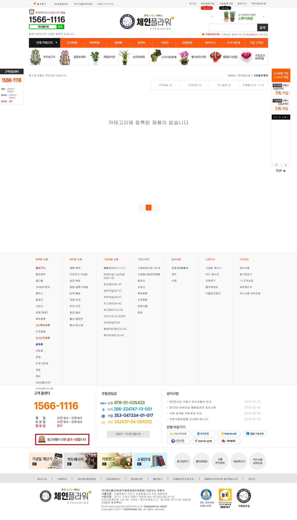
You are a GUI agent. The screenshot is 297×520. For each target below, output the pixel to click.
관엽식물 (143, 306)
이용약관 (62, 478)
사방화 (39, 350)
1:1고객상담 (246, 280)
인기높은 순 (224, 85)
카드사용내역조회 (83, 3)
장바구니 (242, 3)
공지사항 (244, 268)
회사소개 (42, 478)
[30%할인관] (43, 382)
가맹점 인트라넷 (104, 3)
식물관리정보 (213, 293)
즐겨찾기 (39, 3)
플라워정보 (212, 287)
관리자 (251, 478)
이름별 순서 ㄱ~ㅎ (253, 85)
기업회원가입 (226, 3)
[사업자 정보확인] (112, 502)
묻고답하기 (245, 274)
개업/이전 (75, 299)
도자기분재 (42, 363)
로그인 (192, 3)
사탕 (174, 280)
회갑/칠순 (75, 312)
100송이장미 (43, 287)
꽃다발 (39, 280)
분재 (38, 357)
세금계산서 (245, 287)
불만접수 (157, 478)
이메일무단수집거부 (183, 478)
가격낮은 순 (194, 85)
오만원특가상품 (44, 389)
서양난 (39, 306)
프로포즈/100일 (79, 274)
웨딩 (38, 376)
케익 (174, 274)
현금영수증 (137, 478)
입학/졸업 (75, 293)
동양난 (39, 299)
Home (231, 75)
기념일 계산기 (213, 268)
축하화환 (41, 319)
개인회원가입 (208, 3)
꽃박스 (39, 293)
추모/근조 (75, 306)
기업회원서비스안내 (149, 268)
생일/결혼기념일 (79, 287)
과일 (38, 369)
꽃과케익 (41, 274)
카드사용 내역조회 (249, 293)
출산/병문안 (76, 319)
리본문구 (211, 280)
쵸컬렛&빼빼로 (180, 268)
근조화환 (41, 331)
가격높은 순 (165, 85)
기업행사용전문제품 (149, 274)
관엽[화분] (42, 312)
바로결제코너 (62, 3)
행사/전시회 (76, 325)
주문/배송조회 (258, 3)
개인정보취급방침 (86, 478)
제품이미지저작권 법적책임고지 (221, 478)
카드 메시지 (212, 274)
